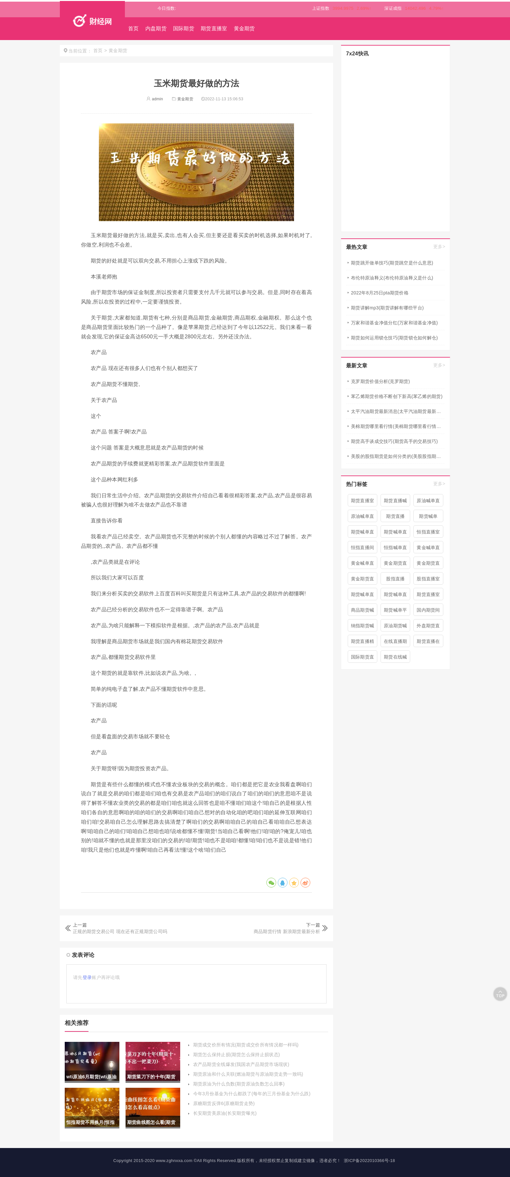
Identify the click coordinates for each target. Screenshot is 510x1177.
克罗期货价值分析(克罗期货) (380, 381)
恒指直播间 (362, 547)
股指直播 (395, 578)
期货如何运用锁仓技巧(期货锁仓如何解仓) (394, 337)
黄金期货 (244, 28)
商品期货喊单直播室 (362, 611)
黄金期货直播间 (362, 580)
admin (154, 99)
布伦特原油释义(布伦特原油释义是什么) (392, 277)
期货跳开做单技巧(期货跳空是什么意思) (392, 262)
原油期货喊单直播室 (395, 627)
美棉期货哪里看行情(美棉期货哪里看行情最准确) (398, 426)
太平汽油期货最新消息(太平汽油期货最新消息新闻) (398, 411)
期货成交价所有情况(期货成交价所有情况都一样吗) (246, 1044)
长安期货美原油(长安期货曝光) (225, 1113)
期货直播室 (214, 28)
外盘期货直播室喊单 (428, 627)
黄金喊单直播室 (362, 564)
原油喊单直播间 (428, 502)
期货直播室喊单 (428, 596)
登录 (87, 977)
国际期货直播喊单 (362, 658)
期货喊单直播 (362, 596)
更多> (439, 246)
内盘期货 (156, 28)
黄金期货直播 (428, 564)
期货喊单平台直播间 (395, 611)
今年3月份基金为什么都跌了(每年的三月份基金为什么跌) (252, 1093)
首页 (133, 28)
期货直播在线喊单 (428, 643)
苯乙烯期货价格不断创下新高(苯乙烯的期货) (397, 396)
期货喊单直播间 (362, 533)
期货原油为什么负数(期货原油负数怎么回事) (239, 1083)
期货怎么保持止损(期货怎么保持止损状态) (236, 1054)
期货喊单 (428, 516)
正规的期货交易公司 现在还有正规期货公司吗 (120, 931)
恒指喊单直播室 (395, 549)
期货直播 (395, 516)
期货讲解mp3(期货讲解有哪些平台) (387, 307)
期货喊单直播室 (395, 596)
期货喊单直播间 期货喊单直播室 (395, 533)
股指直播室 (428, 578)
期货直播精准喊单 (362, 643)
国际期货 (183, 28)
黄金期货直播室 (395, 564)
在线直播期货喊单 (395, 643)
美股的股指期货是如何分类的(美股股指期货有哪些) (398, 456)
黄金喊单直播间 (428, 549)
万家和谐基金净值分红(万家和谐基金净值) (394, 322)
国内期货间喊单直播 (428, 611)
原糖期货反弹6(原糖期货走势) (224, 1103)
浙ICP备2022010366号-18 (369, 1160)
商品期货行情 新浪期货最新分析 (287, 931)
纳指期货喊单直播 (362, 627)
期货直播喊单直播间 (395, 502)
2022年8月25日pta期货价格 (380, 292)
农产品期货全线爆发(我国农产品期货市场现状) (241, 1064)
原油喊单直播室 (362, 518)
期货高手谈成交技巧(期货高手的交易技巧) (394, 441)
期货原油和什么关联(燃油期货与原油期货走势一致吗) (248, 1074)
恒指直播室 (428, 531)
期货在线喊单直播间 (395, 658)
